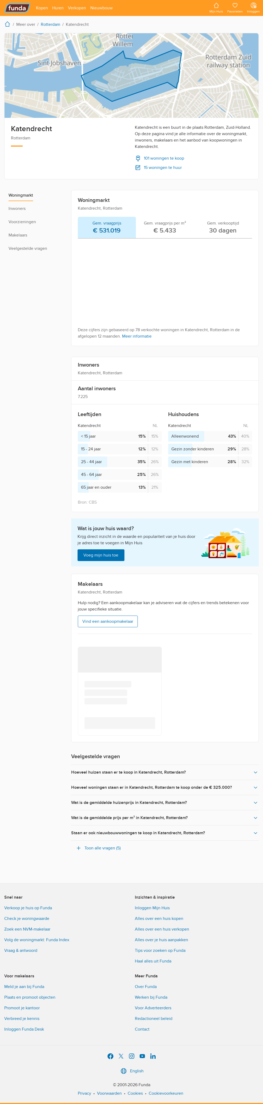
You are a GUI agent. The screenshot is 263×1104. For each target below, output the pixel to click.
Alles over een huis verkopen (162, 929)
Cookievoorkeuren (166, 1093)
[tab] (107, 228)
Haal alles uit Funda (153, 961)
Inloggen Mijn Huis (152, 908)
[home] (8, 24)
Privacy (84, 1093)
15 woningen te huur (158, 167)
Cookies (135, 1093)
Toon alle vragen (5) (98, 848)
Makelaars (18, 235)
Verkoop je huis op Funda (28, 908)
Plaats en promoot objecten (29, 997)
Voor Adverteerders (153, 1008)
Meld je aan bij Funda (24, 986)
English (131, 1071)
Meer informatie (137, 336)
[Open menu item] (42, 8)
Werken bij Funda (151, 997)
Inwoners (17, 208)
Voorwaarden (109, 1093)
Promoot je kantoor (22, 1008)
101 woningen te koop (159, 158)
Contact (142, 1029)
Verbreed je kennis (21, 1018)
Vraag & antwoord (20, 950)
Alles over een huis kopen (159, 918)
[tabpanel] (165, 291)
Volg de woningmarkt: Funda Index (36, 940)
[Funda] (17, 8)
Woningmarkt (21, 195)
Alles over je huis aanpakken (161, 940)
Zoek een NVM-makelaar (27, 929)
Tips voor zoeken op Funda (160, 950)
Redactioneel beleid (153, 1018)
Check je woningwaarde (26, 918)
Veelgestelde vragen (28, 248)
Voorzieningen (22, 222)
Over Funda (146, 986)
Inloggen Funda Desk (24, 1029)
